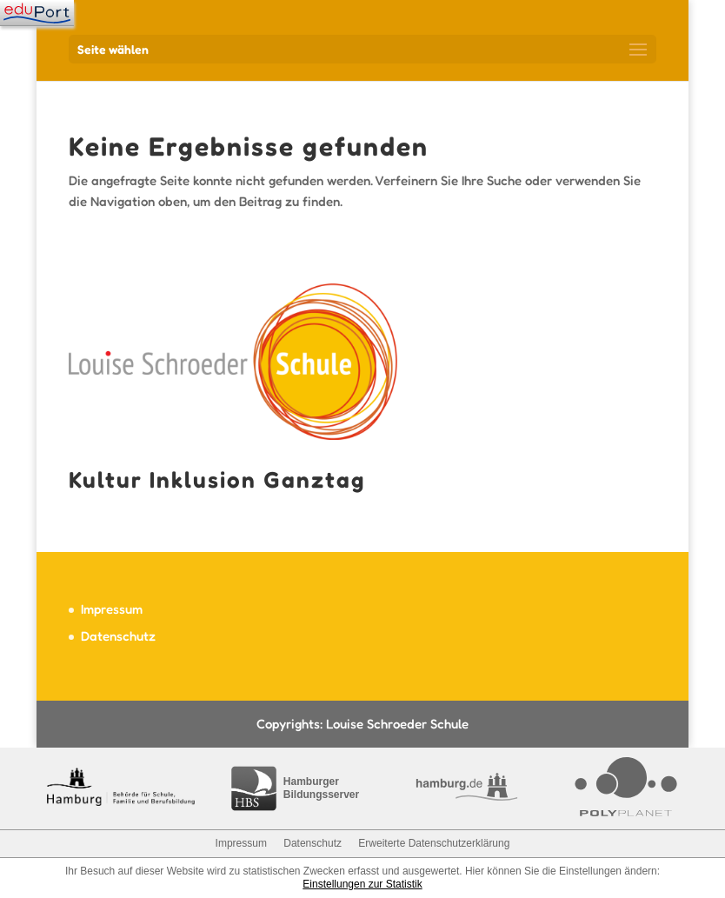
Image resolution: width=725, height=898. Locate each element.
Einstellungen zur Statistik (362, 884)
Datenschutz (118, 636)
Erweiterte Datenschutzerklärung (433, 843)
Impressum (112, 609)
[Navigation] (37, 13)
